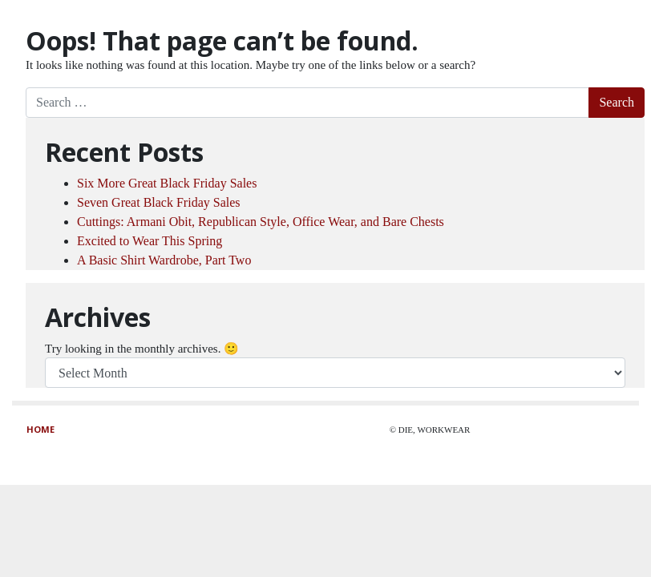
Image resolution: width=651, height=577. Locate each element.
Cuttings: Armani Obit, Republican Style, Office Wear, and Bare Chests (260, 221)
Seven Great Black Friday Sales (159, 202)
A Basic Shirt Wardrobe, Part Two (164, 260)
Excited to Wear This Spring (149, 241)
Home (40, 429)
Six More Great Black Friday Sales (167, 183)
